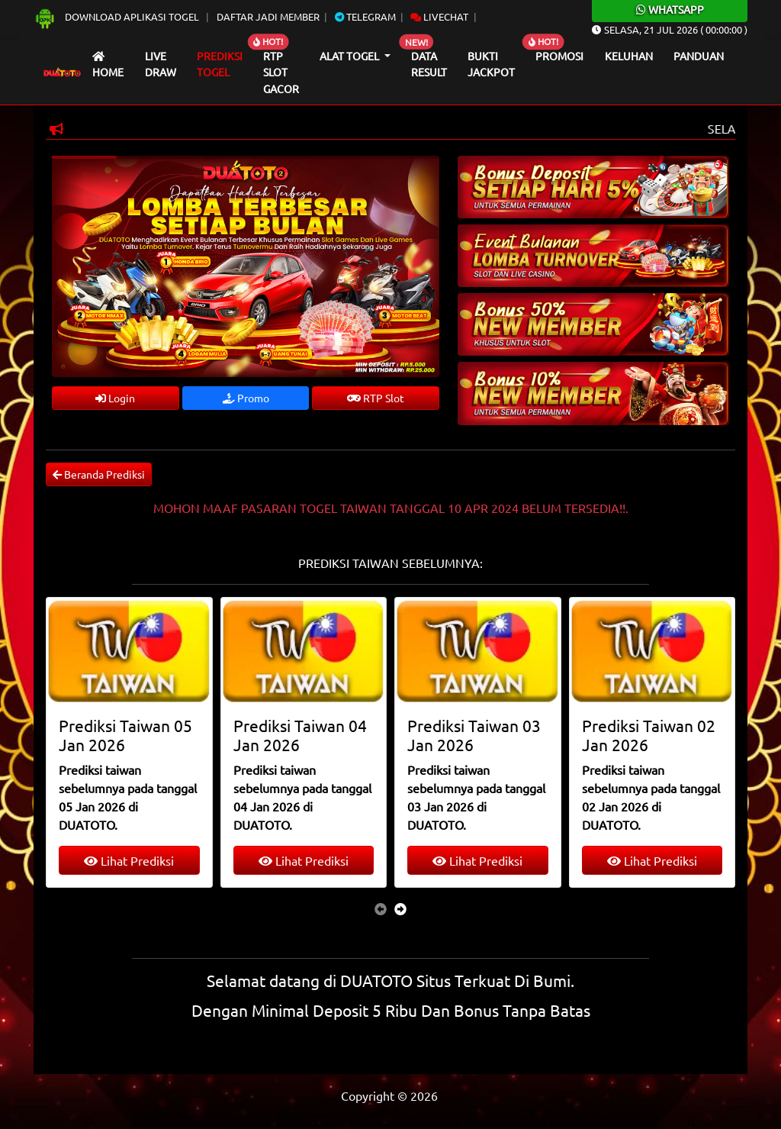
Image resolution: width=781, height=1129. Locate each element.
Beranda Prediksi (99, 474)
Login (115, 398)
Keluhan (629, 56)
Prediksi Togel (220, 64)
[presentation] (380, 908)
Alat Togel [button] (350, 56)
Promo (246, 398)
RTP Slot (375, 398)
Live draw (160, 64)
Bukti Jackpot (491, 64)
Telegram (365, 16)
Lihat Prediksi (129, 860)
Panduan (698, 56)
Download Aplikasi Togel (117, 16)
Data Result (429, 64)
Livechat (439, 16)
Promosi (559, 56)
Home (108, 65)
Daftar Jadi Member (268, 16)
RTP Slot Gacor (281, 72)
